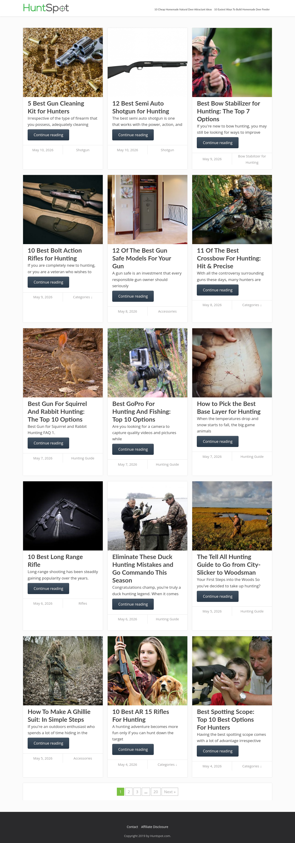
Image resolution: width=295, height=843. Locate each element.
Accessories (167, 311)
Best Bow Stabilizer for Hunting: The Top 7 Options (228, 111)
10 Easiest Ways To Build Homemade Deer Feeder (242, 9)
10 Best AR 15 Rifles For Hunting (140, 715)
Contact (132, 827)
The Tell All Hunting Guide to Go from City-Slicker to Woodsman (228, 564)
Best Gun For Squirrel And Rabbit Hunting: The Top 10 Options (57, 411)
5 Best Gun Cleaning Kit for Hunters (56, 107)
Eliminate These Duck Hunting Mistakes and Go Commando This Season (142, 568)
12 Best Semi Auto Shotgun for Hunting (140, 107)
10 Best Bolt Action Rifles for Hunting (55, 254)
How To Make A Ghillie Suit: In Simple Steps (59, 715)
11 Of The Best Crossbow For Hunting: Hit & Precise (229, 258)
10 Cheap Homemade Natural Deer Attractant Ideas (183, 9)
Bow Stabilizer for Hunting (252, 159)
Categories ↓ (83, 297)
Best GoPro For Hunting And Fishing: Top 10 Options (141, 411)
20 (155, 791)
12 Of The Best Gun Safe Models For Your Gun (141, 258)
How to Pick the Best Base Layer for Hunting (228, 407)
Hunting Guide (82, 458)
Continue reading (48, 134)
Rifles (83, 603)
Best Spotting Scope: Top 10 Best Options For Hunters (225, 719)
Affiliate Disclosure (154, 827)
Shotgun (82, 150)
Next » (170, 791)
